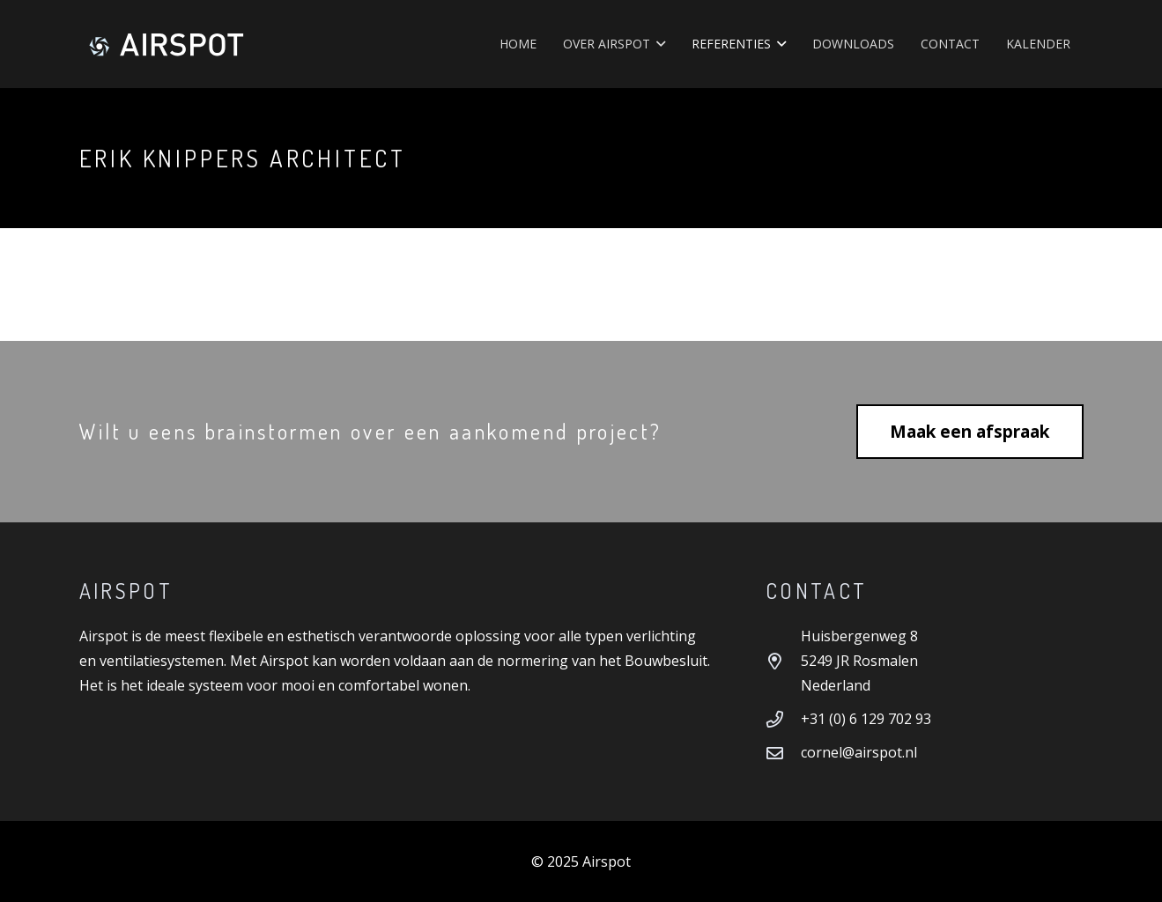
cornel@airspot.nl (859, 752)
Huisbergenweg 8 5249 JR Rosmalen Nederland (859, 660)
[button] (657, 44)
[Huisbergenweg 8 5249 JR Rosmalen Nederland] (783, 661)
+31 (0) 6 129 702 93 (866, 718)
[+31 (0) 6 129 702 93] (783, 719)
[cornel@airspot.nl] (783, 752)
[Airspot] (166, 44)
